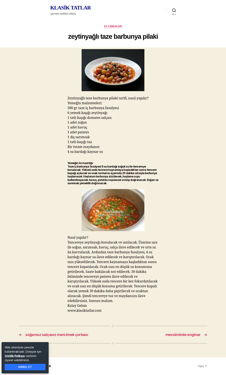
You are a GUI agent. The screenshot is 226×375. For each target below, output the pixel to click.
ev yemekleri (113, 26)
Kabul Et (25, 367)
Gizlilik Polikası (15, 356)
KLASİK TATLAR (70, 7)
